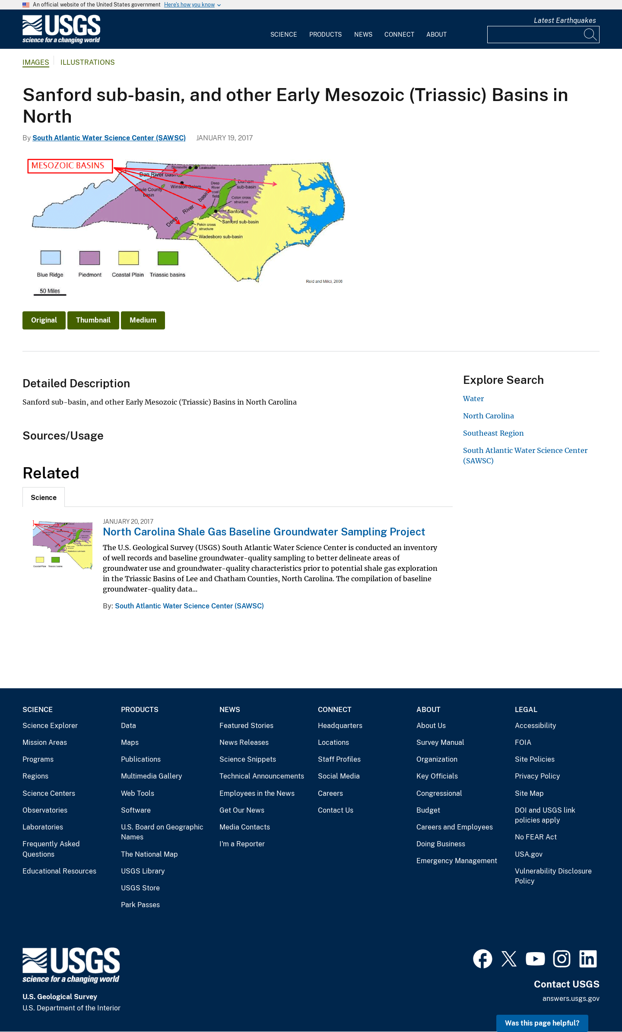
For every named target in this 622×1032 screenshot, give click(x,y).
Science (283, 34)
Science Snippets (247, 759)
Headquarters (340, 726)
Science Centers (48, 793)
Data (128, 726)
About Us (431, 726)
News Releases (244, 742)
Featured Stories (246, 726)
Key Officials (437, 776)
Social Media (339, 776)
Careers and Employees (454, 827)
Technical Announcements (261, 776)
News (363, 34)
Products (325, 34)
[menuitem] (283, 29)
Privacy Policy (537, 776)
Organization (436, 759)
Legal (526, 710)
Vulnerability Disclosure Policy (553, 876)
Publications (141, 759)
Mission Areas (44, 742)
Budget (428, 810)
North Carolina (488, 416)
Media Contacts (244, 827)
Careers (330, 793)
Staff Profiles (339, 759)
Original (44, 320)
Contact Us (335, 810)
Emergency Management (456, 861)
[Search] (591, 34)
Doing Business (440, 844)
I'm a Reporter (242, 844)
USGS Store (140, 888)
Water (473, 398)
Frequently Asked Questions (51, 849)
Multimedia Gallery (151, 776)
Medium (143, 320)
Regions (35, 776)
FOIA (523, 742)
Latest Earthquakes (565, 20)
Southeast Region (493, 433)
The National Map (149, 854)
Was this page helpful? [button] (542, 1023)
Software (136, 810)
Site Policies (535, 759)
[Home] (61, 42)
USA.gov (529, 854)
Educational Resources (59, 871)
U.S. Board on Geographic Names (162, 832)
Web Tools (137, 793)
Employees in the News (257, 793)
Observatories (44, 810)
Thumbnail (93, 320)
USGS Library (143, 871)
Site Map (529, 793)
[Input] (543, 34)
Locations (333, 742)
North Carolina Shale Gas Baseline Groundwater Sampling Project (264, 531)
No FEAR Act (536, 837)
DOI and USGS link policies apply (545, 815)
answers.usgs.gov (571, 998)
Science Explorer (50, 726)
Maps (130, 742)
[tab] (43, 497)
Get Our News (241, 810)
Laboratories (42, 827)
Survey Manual (440, 742)
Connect (399, 34)
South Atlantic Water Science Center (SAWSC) (109, 138)
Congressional (439, 793)
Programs (38, 759)
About (436, 34)
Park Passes (140, 905)
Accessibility (535, 726)
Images (35, 62)
